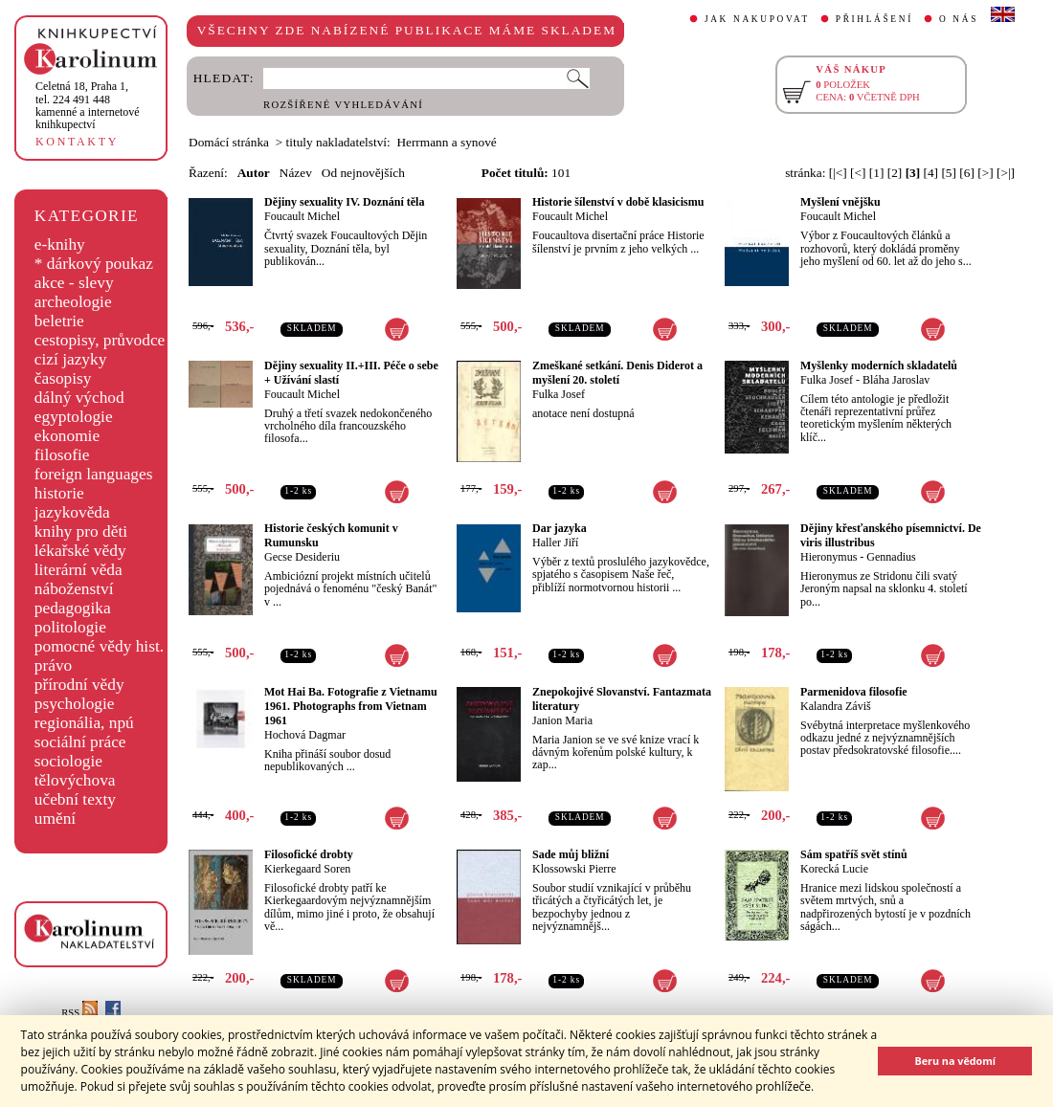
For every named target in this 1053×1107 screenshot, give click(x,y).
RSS (79, 1012)
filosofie (62, 455)
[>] (985, 173)
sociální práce (80, 742)
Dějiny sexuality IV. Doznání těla (344, 202)
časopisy (63, 378)
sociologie (68, 761)
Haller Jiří (555, 542)
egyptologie (73, 417)
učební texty (75, 799)
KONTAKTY (77, 141)
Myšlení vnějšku (840, 202)
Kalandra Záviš (835, 706)
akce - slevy (74, 283)
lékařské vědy (80, 551)
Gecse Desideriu (302, 557)
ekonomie (67, 436)
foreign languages (93, 474)
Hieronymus (828, 557)
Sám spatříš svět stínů (853, 854)
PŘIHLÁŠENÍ (874, 19)
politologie (70, 627)
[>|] (1006, 173)
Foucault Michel (302, 216)
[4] (931, 173)
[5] (948, 173)
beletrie (59, 321)
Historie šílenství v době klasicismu (618, 202)
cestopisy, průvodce (100, 340)
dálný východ (79, 397)
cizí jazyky (70, 359)
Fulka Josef (558, 394)
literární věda (78, 570)
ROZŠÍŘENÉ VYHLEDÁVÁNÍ (343, 105)
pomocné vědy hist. (99, 646)
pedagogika (72, 608)
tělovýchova (75, 780)
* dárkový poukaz (93, 264)
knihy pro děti (80, 531)
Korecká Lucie (834, 868)
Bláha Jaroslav (896, 380)
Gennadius (890, 557)
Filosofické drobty (308, 854)
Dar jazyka (559, 528)
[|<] (838, 173)
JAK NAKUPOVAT (757, 19)
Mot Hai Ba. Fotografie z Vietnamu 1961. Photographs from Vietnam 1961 (350, 706)
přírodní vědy (79, 684)
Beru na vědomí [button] (955, 1060)
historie (59, 493)
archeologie (73, 302)
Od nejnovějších (363, 173)
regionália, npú (84, 723)
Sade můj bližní (570, 854)
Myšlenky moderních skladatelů (878, 365)
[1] (877, 173)
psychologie (74, 704)
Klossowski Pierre (574, 868)
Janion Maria (562, 720)
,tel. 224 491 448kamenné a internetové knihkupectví (87, 105)
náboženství (74, 589)
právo (53, 665)
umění (55, 818)
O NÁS (958, 19)
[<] (857, 173)
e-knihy (59, 244)
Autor (253, 173)
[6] (967, 173)
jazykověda (72, 512)
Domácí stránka (229, 142)
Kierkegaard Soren (307, 868)
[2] (895, 173)
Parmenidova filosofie (853, 691)
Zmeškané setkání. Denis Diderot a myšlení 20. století (617, 373)
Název (296, 173)
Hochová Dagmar (305, 735)
